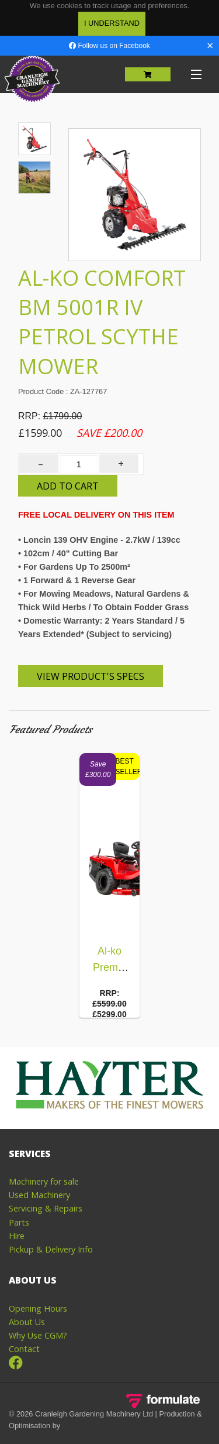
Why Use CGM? (38, 1335)
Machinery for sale (44, 1181)
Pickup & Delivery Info (51, 1249)
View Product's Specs (90, 676)
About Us (27, 1321)
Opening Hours (38, 1308)
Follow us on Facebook (109, 46)
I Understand (112, 23)
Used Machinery (39, 1194)
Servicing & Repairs (45, 1208)
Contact (24, 1348)
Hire (17, 1235)
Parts (19, 1222)
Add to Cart (68, 486)
